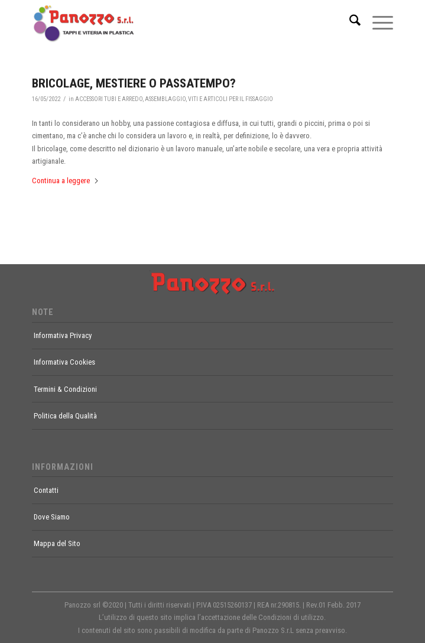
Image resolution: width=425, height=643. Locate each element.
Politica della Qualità (65, 415)
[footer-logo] (212, 282)
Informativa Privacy (63, 335)
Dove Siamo (52, 516)
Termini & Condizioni (65, 389)
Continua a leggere (65, 180)
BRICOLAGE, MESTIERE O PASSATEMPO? (134, 83)
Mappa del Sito (57, 543)
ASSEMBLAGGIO (165, 99)
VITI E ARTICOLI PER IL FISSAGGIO (230, 99)
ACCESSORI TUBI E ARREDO (108, 99)
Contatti (46, 490)
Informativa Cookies (64, 362)
